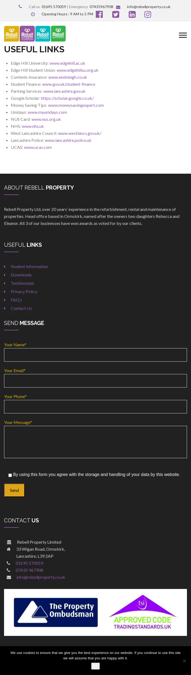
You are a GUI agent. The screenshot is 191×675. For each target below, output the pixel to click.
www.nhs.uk (33, 126)
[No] (184, 660)
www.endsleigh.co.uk (67, 77)
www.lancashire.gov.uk (64, 91)
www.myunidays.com (47, 112)
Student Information (29, 266)
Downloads (21, 274)
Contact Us (21, 308)
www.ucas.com (38, 147)
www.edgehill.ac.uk (67, 63)
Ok (95, 666)
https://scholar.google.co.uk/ (67, 98)
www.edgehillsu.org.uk (77, 70)
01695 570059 (54, 6)
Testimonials (22, 283)
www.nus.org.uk (46, 119)
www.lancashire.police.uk (68, 140)
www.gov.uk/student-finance (68, 84)
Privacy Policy (24, 291)
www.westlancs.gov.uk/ (79, 133)
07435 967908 (29, 570)
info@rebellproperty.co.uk (143, 6)
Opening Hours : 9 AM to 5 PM (62, 14)
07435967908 (101, 6)
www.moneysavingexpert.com (76, 105)
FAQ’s (16, 299)
